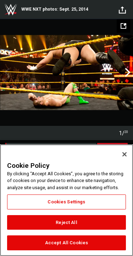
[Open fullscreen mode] (123, 26)
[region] (66, 200)
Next (127, 72)
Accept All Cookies (66, 242)
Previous (6, 72)
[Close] (124, 154)
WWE (10, 9)
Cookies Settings (66, 201)
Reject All (66, 222)
